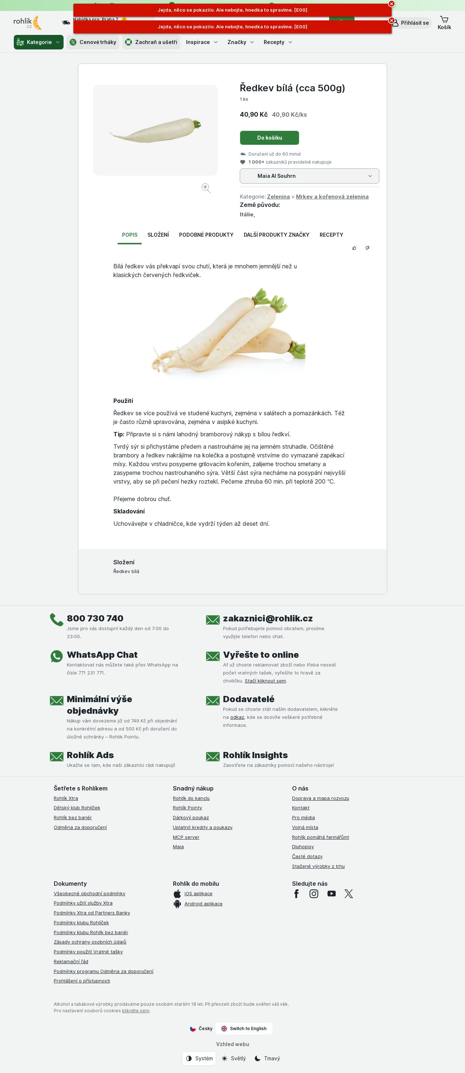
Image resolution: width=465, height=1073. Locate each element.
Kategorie (39, 42)
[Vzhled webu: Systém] (199, 1058)
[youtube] (331, 893)
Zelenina (278, 196)
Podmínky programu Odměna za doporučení (103, 971)
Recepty (278, 42)
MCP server (186, 837)
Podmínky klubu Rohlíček (81, 922)
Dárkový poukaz (191, 817)
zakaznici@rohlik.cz (268, 618)
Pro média (303, 817)
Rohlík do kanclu (191, 798)
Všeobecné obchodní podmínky (89, 893)
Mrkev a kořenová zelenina (332, 196)
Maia (178, 846)
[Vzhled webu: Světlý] (233, 1058)
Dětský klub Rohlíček (77, 807)
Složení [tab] (158, 235)
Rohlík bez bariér (73, 817)
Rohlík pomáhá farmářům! (320, 837)
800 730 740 (95, 618)
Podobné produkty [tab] (206, 235)
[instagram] (314, 893)
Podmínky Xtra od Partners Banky (92, 913)
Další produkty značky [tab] (277, 235)
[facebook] (296, 893)
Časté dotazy (307, 856)
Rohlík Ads (90, 755)
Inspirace (202, 42)
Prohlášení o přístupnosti (82, 981)
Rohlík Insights (255, 755)
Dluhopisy (303, 846)
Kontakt (301, 807)
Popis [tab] (129, 235)
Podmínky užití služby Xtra (83, 903)
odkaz (237, 717)
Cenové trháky (92, 42)
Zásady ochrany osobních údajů (90, 942)
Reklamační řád (71, 961)
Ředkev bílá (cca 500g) (292, 87)
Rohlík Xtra (66, 798)
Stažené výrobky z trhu (318, 866)
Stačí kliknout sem (265, 681)
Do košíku (269, 138)
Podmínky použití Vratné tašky (88, 951)
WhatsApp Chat (102, 654)
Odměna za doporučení (80, 827)
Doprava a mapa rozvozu (320, 798)
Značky (241, 42)
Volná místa (305, 827)
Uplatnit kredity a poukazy (202, 827)
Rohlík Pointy (187, 807)
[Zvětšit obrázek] (207, 189)
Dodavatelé (249, 699)
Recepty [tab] (331, 235)
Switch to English (244, 1029)
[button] (410, 23)
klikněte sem (135, 1010)
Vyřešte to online (261, 654)
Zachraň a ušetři (151, 42)
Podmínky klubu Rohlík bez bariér (91, 932)
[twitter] (348, 893)
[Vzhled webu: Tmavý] (267, 1058)
